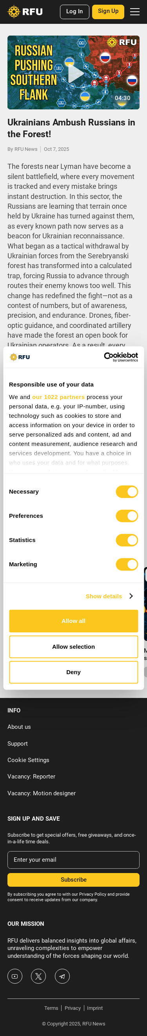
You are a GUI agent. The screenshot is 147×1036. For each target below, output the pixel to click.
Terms (51, 1008)
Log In (74, 11)
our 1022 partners (58, 397)
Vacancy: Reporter (31, 776)
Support (17, 743)
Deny (73, 672)
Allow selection (73, 646)
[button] (133, 12)
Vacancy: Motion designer (41, 793)
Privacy (73, 1008)
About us (19, 726)
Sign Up (108, 10)
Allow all (73, 620)
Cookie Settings (28, 760)
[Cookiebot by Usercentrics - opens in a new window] (104, 357)
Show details (104, 596)
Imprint (95, 1008)
